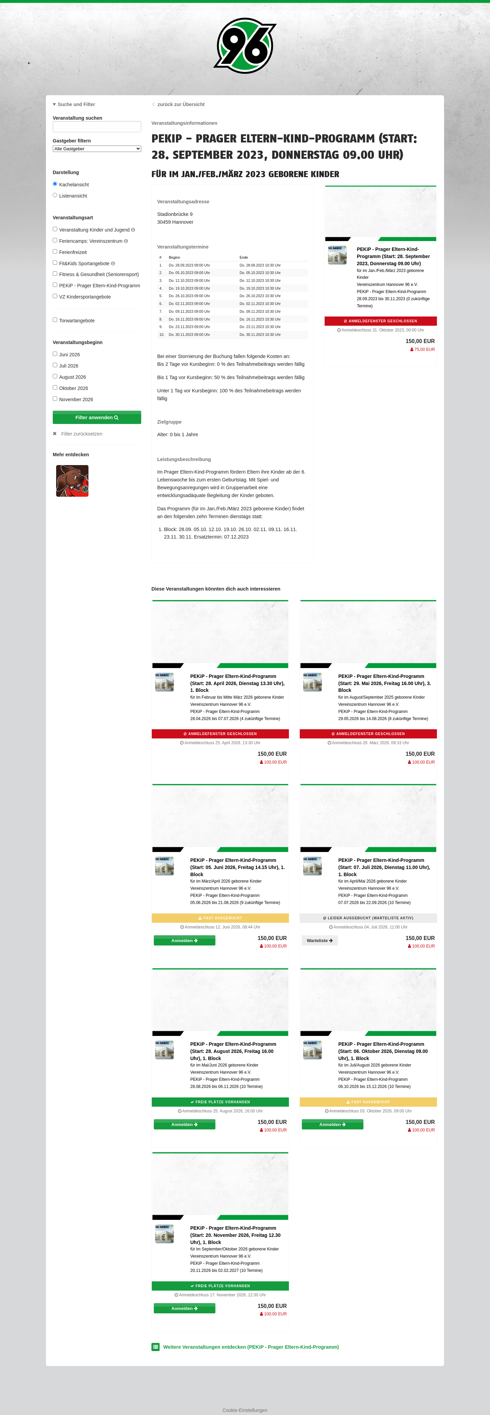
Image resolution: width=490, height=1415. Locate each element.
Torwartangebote (74, 320)
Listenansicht (70, 196)
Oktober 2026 (70, 388)
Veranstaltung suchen (97, 119)
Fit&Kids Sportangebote (84, 263)
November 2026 (73, 399)
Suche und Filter (76, 104)
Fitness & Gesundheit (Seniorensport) (96, 274)
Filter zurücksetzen (81, 434)
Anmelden (185, 940)
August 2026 (69, 377)
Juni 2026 (66, 354)
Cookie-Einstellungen (245, 1410)
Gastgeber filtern (97, 145)
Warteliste (320, 940)
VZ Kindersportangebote (82, 297)
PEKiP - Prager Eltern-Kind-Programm (96, 285)
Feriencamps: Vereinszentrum (90, 241)
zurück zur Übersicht (181, 104)
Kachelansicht (71, 184)
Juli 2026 (65, 366)
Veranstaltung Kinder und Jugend (94, 230)
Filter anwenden (97, 417)
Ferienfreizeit (70, 252)
